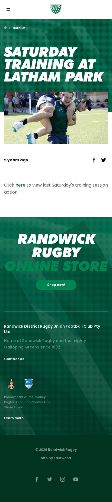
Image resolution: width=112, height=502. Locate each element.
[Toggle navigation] (8, 9)
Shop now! (56, 284)
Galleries (19, 28)
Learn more (14, 418)
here (21, 185)
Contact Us (14, 359)
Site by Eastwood (56, 458)
